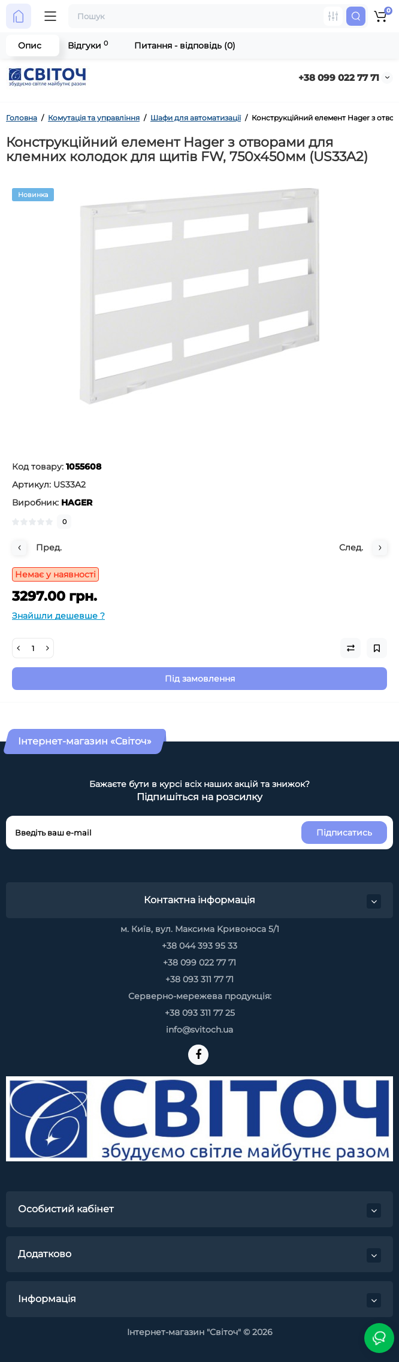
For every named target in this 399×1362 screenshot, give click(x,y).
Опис (29, 45)
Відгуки (88, 45)
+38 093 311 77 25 (200, 1012)
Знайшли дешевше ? (58, 615)
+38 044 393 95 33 (199, 945)
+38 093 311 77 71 (199, 979)
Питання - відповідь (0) (184, 45)
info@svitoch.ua (199, 1029)
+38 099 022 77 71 (338, 77)
